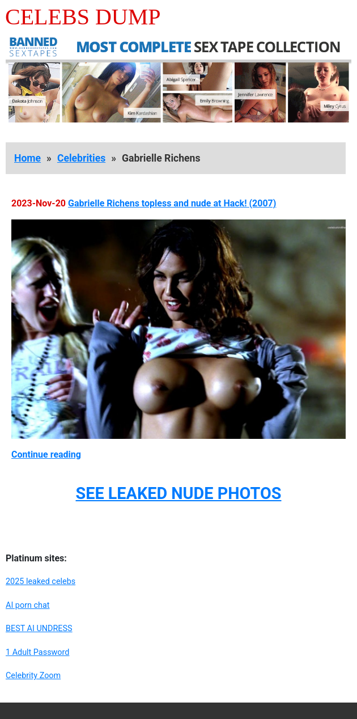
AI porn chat (28, 605)
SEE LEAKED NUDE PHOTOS (178, 493)
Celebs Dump (83, 16)
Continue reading (46, 454)
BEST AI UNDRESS (39, 628)
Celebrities (81, 158)
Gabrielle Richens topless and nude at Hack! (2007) (172, 203)
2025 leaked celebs (40, 581)
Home (27, 158)
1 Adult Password (37, 652)
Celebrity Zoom (33, 675)
